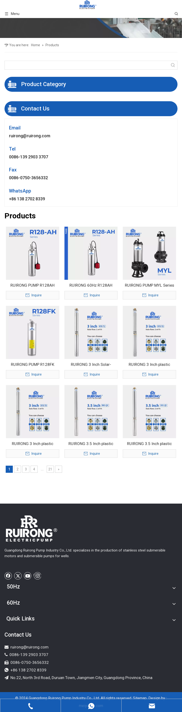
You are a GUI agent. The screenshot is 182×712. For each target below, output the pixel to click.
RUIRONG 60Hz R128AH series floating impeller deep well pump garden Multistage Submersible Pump (91, 286)
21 (50, 469)
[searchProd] (87, 65)
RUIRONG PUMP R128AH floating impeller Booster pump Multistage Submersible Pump (32, 286)
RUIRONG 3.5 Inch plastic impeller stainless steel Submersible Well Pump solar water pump (149, 444)
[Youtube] (28, 575)
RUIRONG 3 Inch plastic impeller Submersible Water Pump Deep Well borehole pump (149, 365)
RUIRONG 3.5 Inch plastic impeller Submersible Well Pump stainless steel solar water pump (91, 444)
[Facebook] (8, 575)
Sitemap (140, 698)
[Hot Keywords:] (173, 65)
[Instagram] (37, 575)
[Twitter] (18, 575)
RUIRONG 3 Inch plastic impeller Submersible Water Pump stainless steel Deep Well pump (32, 444)
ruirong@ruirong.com (29, 135)
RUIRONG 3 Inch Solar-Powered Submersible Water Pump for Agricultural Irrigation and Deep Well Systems (91, 365)
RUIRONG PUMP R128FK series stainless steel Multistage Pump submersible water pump (32, 365)
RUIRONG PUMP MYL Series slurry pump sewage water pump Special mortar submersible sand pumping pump (149, 286)
